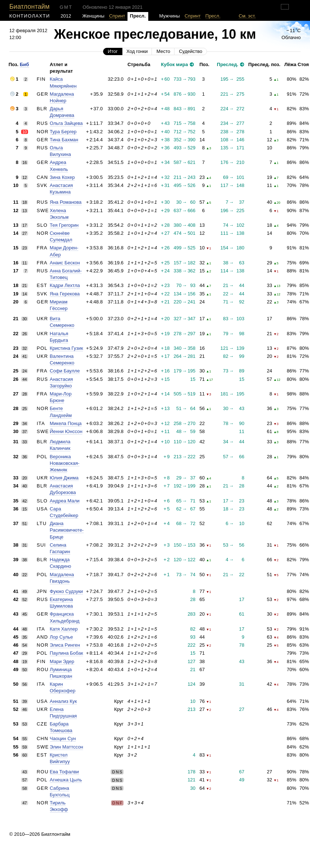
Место (163, 51)
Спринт (117, 16)
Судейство (190, 51)
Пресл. (213, 16)
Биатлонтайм (29, 6)
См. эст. (247, 16)
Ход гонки (137, 51)
